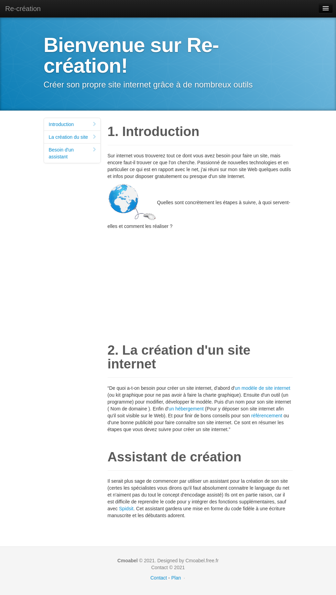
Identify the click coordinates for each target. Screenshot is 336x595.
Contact (158, 578)
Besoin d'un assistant (73, 153)
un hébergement (186, 408)
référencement (266, 415)
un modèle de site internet (262, 388)
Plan (176, 578)
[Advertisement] (200, 278)
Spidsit (126, 508)
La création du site (73, 137)
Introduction (73, 124)
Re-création (23, 8)
